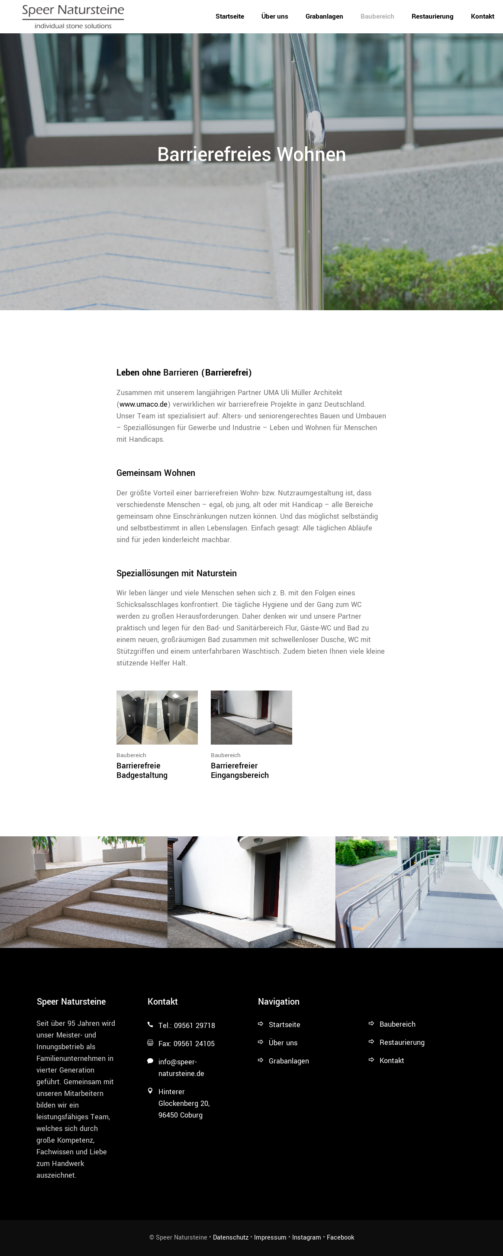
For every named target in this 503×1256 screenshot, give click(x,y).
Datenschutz (230, 1237)
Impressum (270, 1237)
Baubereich (131, 755)
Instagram (306, 1237)
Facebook (340, 1237)
